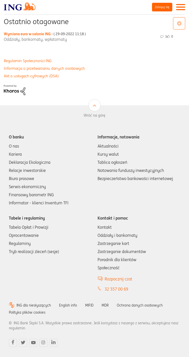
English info (68, 305)
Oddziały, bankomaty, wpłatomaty (35, 39)
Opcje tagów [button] (179, 23)
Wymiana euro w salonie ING (45, 34)
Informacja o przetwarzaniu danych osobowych (44, 68)
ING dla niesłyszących (33, 305)
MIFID (89, 305)
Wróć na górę (94, 115)
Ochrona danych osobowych (140, 305)
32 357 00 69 (116, 289)
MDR (105, 305)
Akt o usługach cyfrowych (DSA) (31, 76)
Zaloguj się (162, 7)
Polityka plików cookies (27, 312)
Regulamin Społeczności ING (28, 60)
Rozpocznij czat (118, 278)
